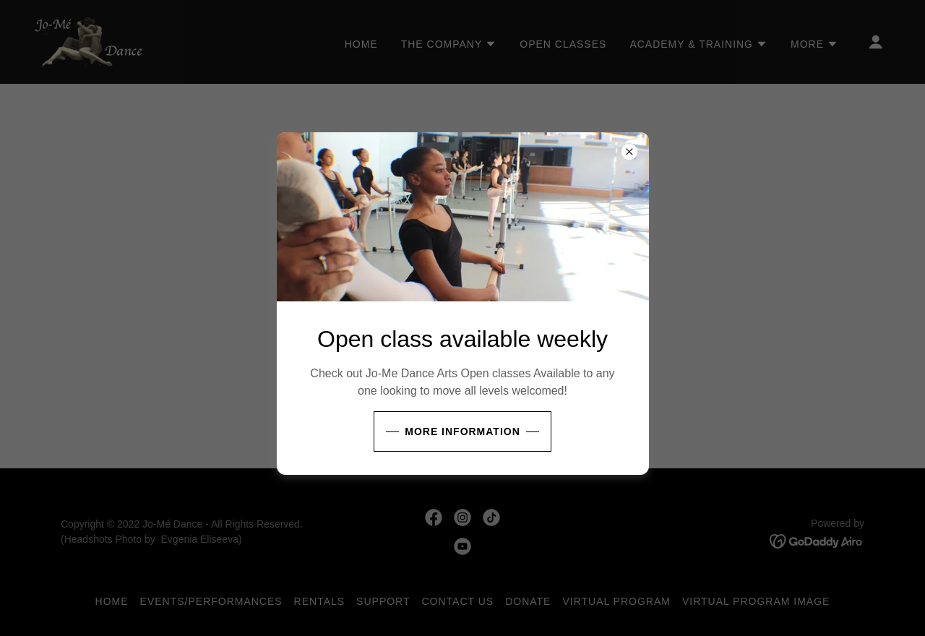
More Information (462, 431)
